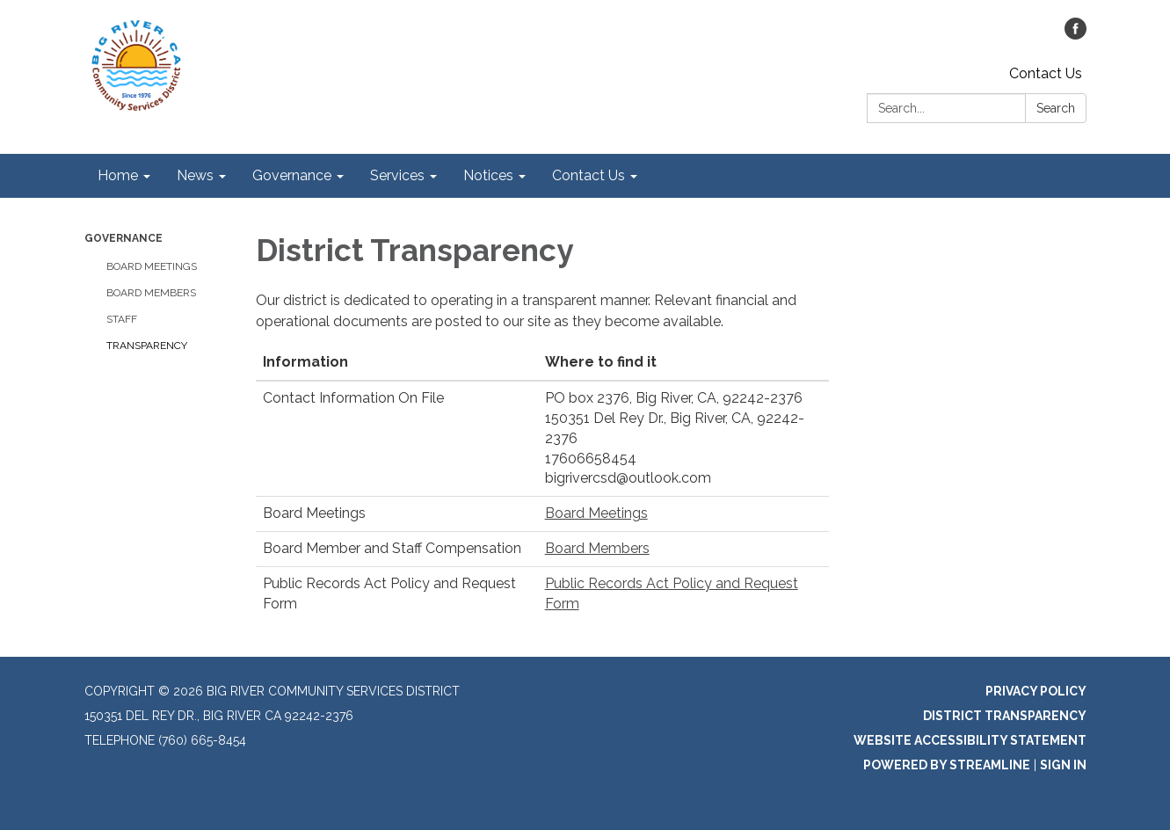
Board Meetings (151, 266)
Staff (121, 319)
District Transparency (1004, 716)
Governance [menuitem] (291, 175)
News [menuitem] (195, 175)
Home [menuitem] (118, 175)
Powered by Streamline (946, 765)
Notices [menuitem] (488, 175)
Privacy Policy (1035, 691)
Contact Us (1045, 73)
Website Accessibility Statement (970, 740)
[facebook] (1075, 34)
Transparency (146, 345)
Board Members (151, 293)
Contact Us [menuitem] (588, 175)
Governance (123, 238)
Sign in (1063, 765)
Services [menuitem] (397, 175)
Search (1055, 108)
